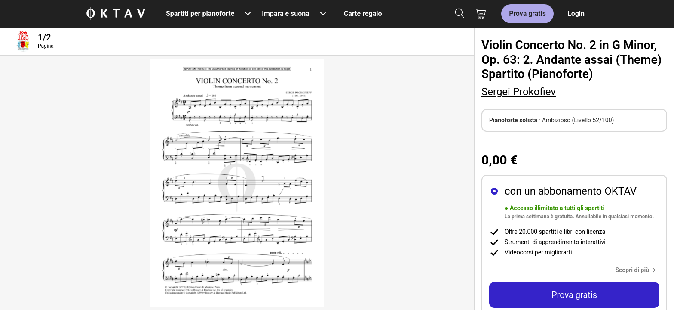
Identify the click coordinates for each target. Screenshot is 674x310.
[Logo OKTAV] (115, 14)
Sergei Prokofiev (518, 92)
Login (576, 13)
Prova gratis (527, 13)
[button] (638, 270)
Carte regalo (363, 13)
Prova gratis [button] (574, 295)
